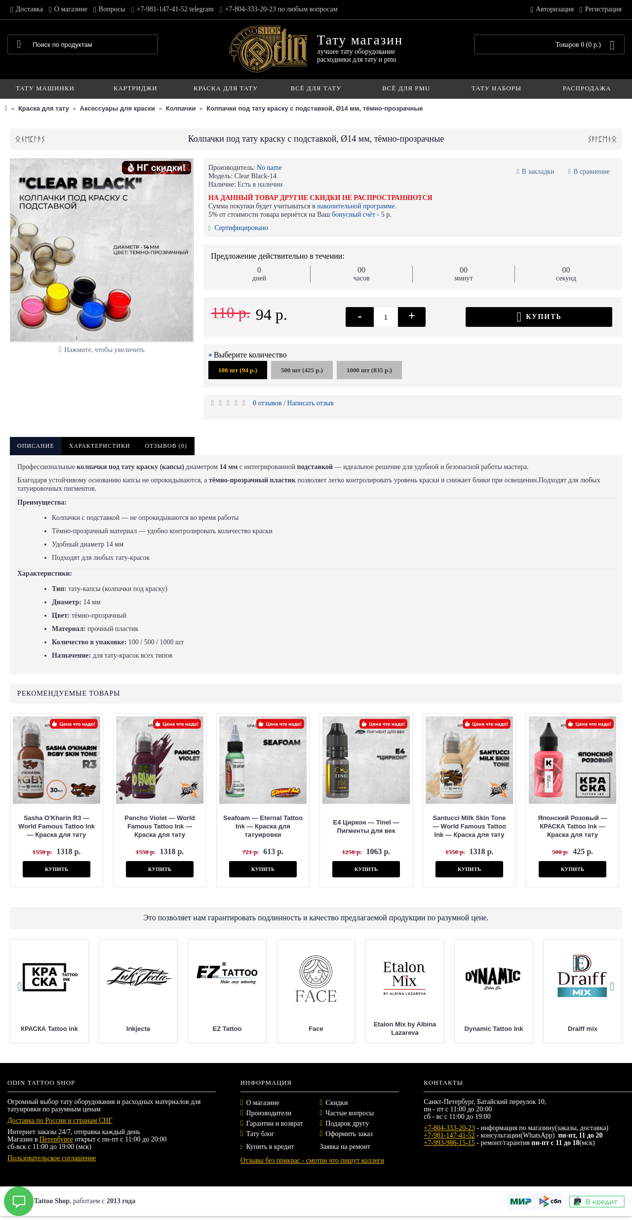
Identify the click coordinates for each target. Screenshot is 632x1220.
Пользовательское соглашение (51, 1158)
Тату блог (260, 1134)
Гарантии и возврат (274, 1123)
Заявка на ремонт (344, 1146)
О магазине (262, 1102)
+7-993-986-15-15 (449, 1142)
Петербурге (56, 1139)
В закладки (538, 171)
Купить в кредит (267, 1146)
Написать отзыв (310, 403)
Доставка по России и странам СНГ (60, 1120)
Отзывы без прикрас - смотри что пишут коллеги (312, 1160)
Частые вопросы (349, 1113)
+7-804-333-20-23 (449, 1128)
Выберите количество (250, 355)
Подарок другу (347, 1123)
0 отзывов (267, 403)
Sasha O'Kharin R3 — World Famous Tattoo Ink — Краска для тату (56, 826)
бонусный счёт (353, 214)
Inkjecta (199, 1028)
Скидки (336, 1102)
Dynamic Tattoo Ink (555, 1028)
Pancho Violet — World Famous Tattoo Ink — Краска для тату (159, 826)
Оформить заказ (348, 1134)
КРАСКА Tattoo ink (110, 1028)
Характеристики (99, 445)
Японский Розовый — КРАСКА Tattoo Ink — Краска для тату (572, 826)
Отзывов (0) (166, 445)
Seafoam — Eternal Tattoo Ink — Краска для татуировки (263, 826)
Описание (35, 445)
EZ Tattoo (288, 1028)
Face (377, 1028)
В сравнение (591, 171)
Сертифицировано (238, 228)
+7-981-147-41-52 (449, 1135)
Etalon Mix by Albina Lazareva (466, 1028)
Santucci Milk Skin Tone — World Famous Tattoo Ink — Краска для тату (469, 826)
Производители (269, 1113)
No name (269, 167)
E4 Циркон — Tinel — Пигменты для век (366, 826)
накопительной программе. (356, 206)
